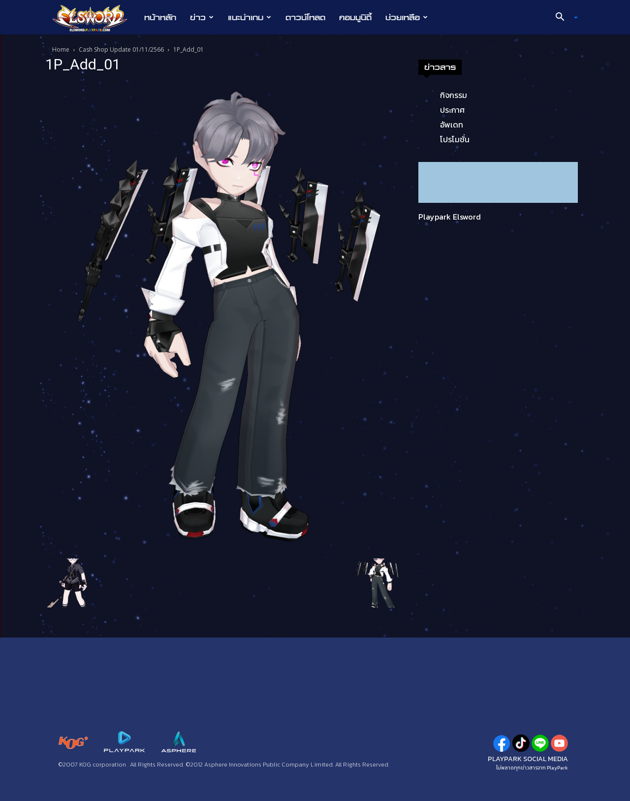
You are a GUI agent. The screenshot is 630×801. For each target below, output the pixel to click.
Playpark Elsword (449, 217)
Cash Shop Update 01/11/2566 (121, 49)
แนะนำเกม (249, 17)
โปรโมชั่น (455, 139)
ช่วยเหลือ (406, 17)
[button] (563, 17)
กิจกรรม (453, 95)
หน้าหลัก (160, 17)
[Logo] (94, 17)
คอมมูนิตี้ (355, 17)
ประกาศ (452, 110)
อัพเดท (451, 124)
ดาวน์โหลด (305, 17)
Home (60, 49)
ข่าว (202, 17)
